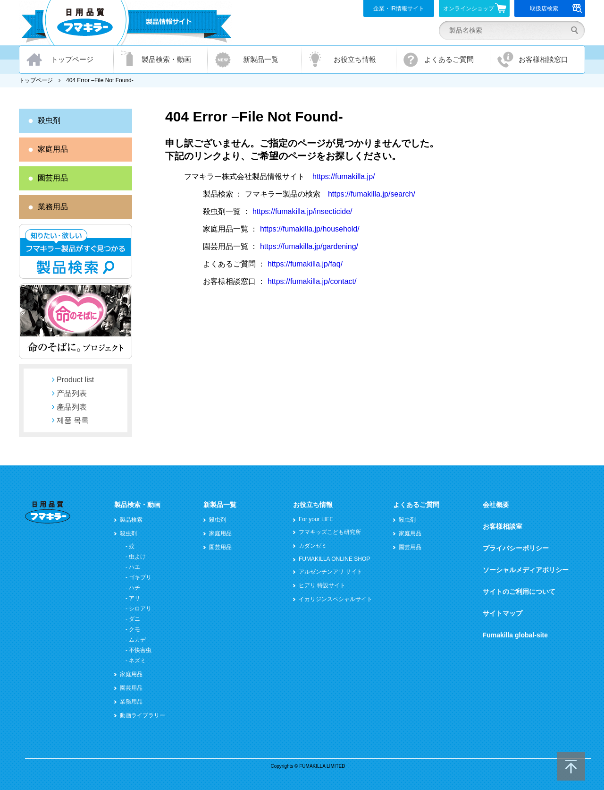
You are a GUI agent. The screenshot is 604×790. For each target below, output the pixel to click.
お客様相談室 (502, 526)
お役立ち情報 (355, 59)
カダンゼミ (313, 545)
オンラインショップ (475, 8)
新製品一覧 (260, 59)
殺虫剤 (49, 120)
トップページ (72, 59)
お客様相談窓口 (543, 59)
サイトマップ (502, 613)
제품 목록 (73, 420)
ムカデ (137, 639)
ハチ (134, 587)
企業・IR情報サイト (398, 8)
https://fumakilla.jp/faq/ (305, 264)
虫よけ (137, 556)
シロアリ (140, 608)
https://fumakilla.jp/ (343, 176)
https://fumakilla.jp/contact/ (312, 281)
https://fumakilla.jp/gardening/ (309, 246)
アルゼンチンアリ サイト (330, 571)
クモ (134, 629)
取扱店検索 (556, 8)
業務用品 (53, 207)
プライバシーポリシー (516, 548)
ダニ (134, 619)
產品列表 (72, 407)
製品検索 (131, 519)
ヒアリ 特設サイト (322, 585)
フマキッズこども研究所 (330, 532)
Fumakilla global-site (515, 635)
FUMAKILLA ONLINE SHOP (334, 559)
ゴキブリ (140, 577)
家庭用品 (53, 149)
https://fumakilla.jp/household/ (310, 229)
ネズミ (137, 660)
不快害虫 (140, 650)
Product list (75, 380)
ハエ (134, 567)
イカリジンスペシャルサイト (335, 599)
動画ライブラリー (142, 715)
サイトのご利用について (519, 591)
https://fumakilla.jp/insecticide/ (302, 211)
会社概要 (496, 504)
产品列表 (72, 393)
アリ (134, 598)
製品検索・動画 (166, 59)
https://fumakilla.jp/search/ (371, 194)
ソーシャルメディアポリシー (526, 570)
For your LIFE (316, 519)
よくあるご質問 (449, 59)
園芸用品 (53, 178)
